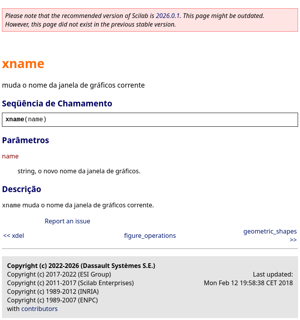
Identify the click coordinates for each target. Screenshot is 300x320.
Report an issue (67, 221)
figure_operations (150, 235)
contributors (39, 308)
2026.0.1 (168, 15)
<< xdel (13, 235)
